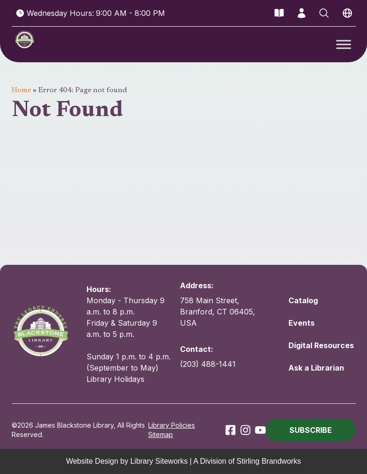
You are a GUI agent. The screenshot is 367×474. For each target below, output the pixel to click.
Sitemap (160, 434)
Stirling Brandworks (269, 461)
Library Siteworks (159, 461)
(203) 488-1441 (208, 364)
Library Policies (171, 425)
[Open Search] (324, 13)
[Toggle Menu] (343, 44)
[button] (311, 430)
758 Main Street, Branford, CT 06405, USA (217, 312)
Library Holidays (115, 379)
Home (21, 90)
